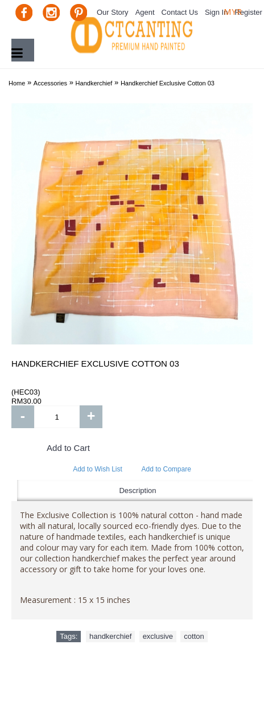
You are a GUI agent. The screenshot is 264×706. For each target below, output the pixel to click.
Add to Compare (166, 469)
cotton (194, 636)
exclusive (158, 636)
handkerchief (110, 636)
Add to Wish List (97, 469)
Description (137, 490)
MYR (233, 11)
